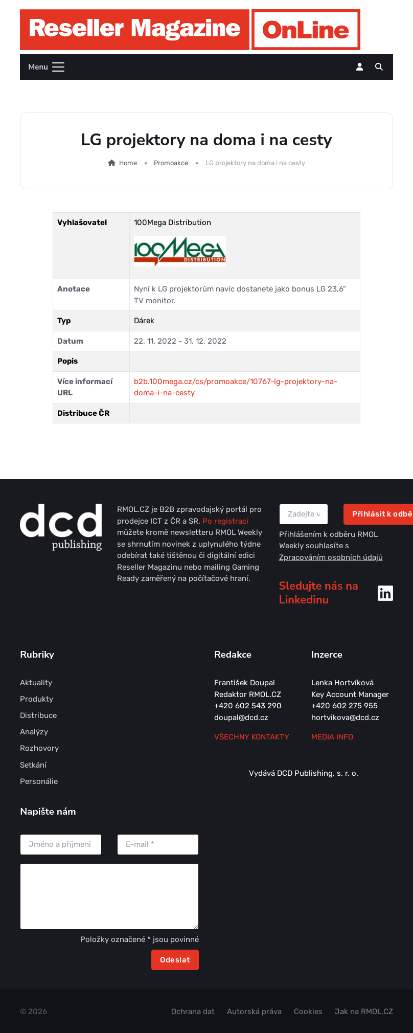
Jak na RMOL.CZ (364, 1011)
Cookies (308, 1011)
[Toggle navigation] (43, 67)
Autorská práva (254, 1011)
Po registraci (225, 521)
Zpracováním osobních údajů (331, 557)
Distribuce (38, 715)
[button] (379, 67)
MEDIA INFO (332, 737)
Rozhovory (39, 748)
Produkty (36, 699)
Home (122, 163)
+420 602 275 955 (344, 705)
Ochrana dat (193, 1011)
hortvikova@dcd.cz (345, 717)
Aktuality (36, 682)
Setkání (33, 765)
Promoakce (171, 163)
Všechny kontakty (251, 737)
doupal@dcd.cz (241, 717)
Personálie (39, 781)
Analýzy (34, 731)
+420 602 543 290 (248, 705)
